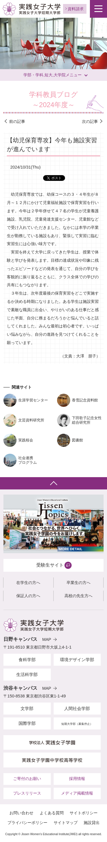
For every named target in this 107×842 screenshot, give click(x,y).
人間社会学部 (77, 708)
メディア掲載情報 (77, 793)
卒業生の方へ (78, 582)
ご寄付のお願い (27, 778)
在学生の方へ (28, 582)
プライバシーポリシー (27, 822)
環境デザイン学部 (77, 659)
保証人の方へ (28, 595)
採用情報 (77, 778)
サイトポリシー (84, 813)
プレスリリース (27, 793)
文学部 (27, 708)
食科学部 (27, 659)
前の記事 (17, 121)
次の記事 (90, 121)
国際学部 (27, 723)
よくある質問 (52, 813)
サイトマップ (66, 822)
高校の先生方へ (78, 595)
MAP (46, 639)
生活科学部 (27, 674)
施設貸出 (92, 822)
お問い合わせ (21, 813)
